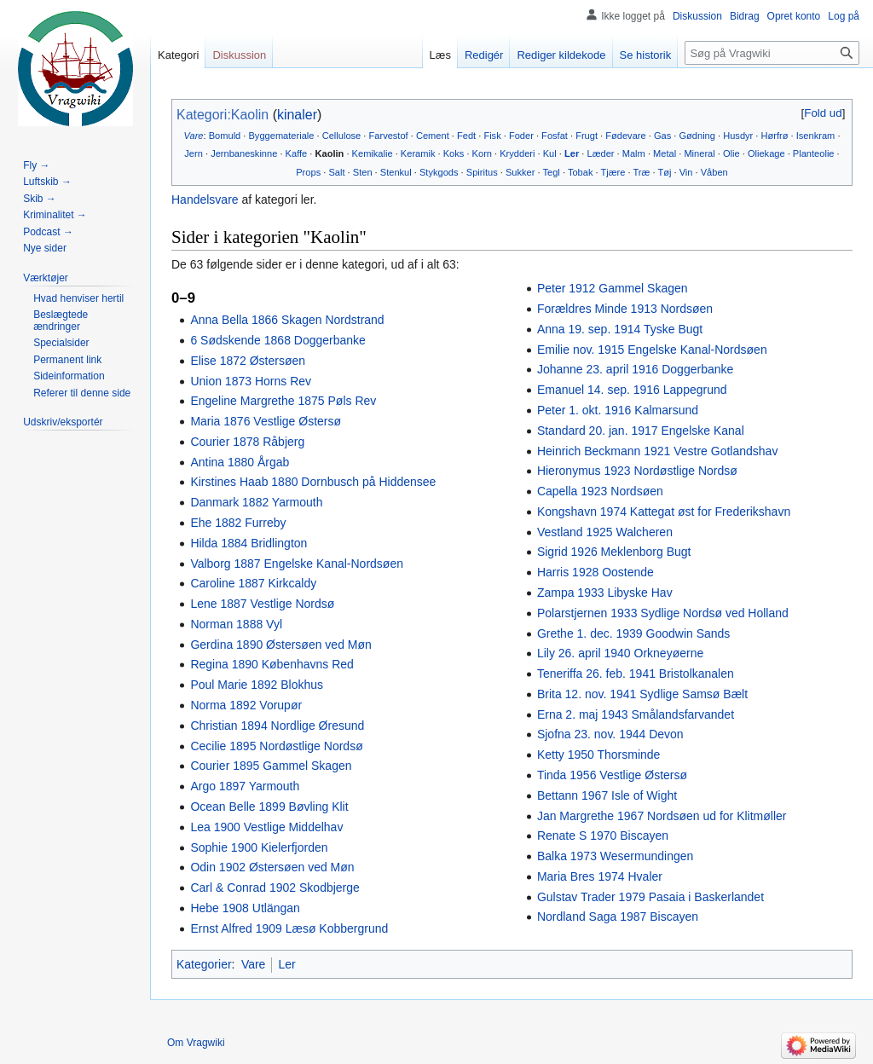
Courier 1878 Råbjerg (247, 441)
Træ (641, 172)
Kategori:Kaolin (222, 114)
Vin (686, 172)
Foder (521, 135)
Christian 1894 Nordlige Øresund (277, 725)
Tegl (551, 172)
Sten (363, 172)
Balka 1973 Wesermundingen (615, 856)
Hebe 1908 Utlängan (244, 908)
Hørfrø (775, 135)
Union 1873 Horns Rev (250, 381)
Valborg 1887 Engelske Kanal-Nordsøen (296, 563)
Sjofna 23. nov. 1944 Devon (610, 734)
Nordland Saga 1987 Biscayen (617, 916)
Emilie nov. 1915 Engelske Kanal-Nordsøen (652, 349)
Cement (432, 135)
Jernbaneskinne (244, 153)
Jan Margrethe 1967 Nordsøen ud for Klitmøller (662, 816)
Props (308, 172)
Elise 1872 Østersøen (247, 360)
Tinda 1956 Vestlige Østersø (612, 775)
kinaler (297, 114)
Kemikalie (372, 153)
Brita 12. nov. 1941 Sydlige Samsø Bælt (642, 694)
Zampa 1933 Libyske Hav (605, 592)
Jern (193, 153)
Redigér (484, 55)
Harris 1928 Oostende (595, 572)
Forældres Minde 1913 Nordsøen (625, 308)
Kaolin (329, 153)
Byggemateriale (281, 135)
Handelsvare (205, 199)
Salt (336, 172)
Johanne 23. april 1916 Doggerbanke (635, 369)
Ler (571, 153)
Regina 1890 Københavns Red (271, 664)
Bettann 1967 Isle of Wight (607, 795)
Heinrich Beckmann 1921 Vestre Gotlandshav (657, 451)
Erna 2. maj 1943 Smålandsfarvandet (635, 714)
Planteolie (814, 153)
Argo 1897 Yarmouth (244, 786)
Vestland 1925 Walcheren (605, 532)
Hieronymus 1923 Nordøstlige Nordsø (637, 470)
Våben (714, 172)
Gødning (697, 135)
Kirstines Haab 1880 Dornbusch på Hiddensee (313, 482)
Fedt (466, 135)
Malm (633, 153)
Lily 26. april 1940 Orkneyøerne (620, 653)
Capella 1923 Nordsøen (600, 491)
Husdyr (738, 135)
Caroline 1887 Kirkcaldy (253, 583)
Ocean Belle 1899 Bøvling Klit (269, 806)
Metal (664, 153)
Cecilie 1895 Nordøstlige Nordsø (276, 746)
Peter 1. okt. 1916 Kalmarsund (617, 410)
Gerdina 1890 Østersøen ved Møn (280, 644)
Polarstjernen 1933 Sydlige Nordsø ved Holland (663, 613)
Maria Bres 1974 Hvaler (599, 876)
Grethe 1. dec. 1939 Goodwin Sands (633, 633)
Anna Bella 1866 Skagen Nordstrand (287, 320)
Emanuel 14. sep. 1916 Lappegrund (632, 389)
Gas (662, 135)
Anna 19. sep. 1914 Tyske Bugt (619, 329)
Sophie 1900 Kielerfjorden (258, 847)
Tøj (664, 172)
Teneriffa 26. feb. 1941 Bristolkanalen (635, 673)
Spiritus (482, 172)
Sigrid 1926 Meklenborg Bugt (614, 551)
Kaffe (297, 153)
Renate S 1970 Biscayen (602, 835)
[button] (823, 113)
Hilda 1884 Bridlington (248, 543)
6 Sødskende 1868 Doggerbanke (277, 340)
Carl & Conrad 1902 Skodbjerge (274, 887)
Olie (731, 153)
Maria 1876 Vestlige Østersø (265, 421)
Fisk (491, 135)
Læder (600, 153)
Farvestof (388, 135)
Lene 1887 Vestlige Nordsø (262, 603)
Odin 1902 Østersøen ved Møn (272, 867)
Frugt (586, 135)
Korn (482, 153)
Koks (454, 153)
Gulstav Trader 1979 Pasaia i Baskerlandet (650, 897)
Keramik (418, 153)
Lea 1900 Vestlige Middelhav (266, 827)
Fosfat (554, 135)
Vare (194, 135)
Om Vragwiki (196, 1043)
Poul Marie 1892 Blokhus (256, 684)
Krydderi (517, 153)
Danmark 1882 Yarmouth (256, 502)
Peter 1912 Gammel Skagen (612, 288)
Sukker (520, 172)
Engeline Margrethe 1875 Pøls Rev (283, 401)
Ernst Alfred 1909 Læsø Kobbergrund (289, 928)
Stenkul (396, 172)
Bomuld (225, 135)
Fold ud (822, 113)
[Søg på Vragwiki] (772, 53)
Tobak (580, 172)
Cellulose (341, 135)
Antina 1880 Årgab (239, 462)
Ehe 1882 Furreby (238, 522)
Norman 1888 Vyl (236, 624)
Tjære (612, 172)
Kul (550, 153)
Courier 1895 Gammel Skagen (270, 765)
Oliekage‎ (766, 153)
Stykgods (439, 172)
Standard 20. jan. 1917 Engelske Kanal (640, 430)
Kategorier (204, 964)
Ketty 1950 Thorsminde (599, 754)
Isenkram (815, 135)
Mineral (699, 153)
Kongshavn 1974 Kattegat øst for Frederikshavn (663, 511)
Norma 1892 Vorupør (246, 705)
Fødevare (625, 135)
